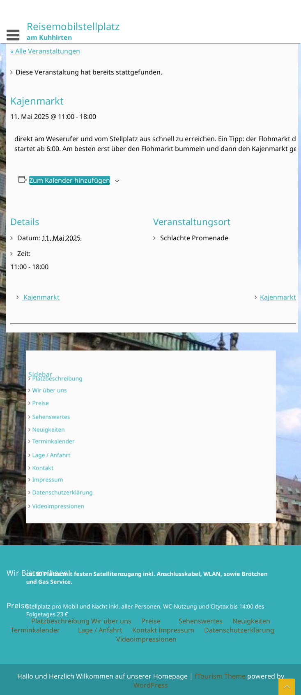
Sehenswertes (80, 422)
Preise (72, 412)
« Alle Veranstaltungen (51, 55)
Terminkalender (82, 439)
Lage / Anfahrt (80, 449)
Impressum (77, 467)
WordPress (150, 685)
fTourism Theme (220, 676)
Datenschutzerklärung (88, 476)
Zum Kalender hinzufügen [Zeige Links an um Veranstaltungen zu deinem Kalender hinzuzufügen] (71, 180)
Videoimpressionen (85, 485)
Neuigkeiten (78, 431)
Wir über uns (79, 403)
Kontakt (74, 458)
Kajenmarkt (44, 294)
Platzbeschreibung (84, 395)
